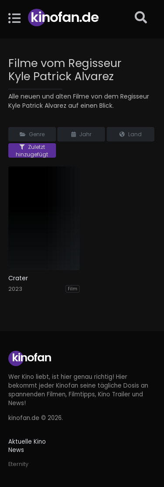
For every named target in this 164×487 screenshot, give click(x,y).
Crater (18, 278)
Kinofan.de (64, 17)
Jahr (81, 134)
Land (130, 134)
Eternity (18, 464)
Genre (32, 134)
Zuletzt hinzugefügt (32, 150)
